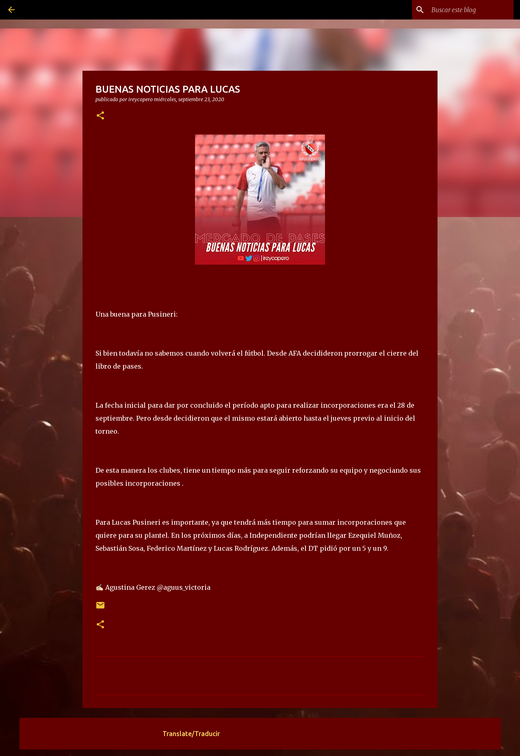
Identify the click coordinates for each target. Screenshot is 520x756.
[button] (100, 116)
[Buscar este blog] (471, 10)
